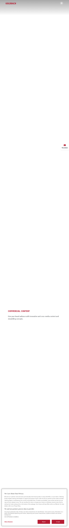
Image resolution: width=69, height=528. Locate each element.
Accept (58, 521)
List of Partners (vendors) (11, 516)
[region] (34, 507)
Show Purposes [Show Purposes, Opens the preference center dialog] (8, 521)
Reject (44, 521)
